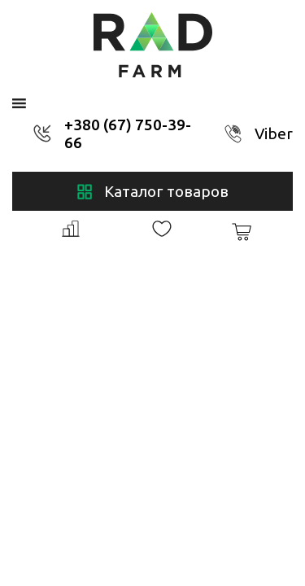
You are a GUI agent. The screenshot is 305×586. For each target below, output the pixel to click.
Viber (274, 133)
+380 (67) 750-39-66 (127, 133)
